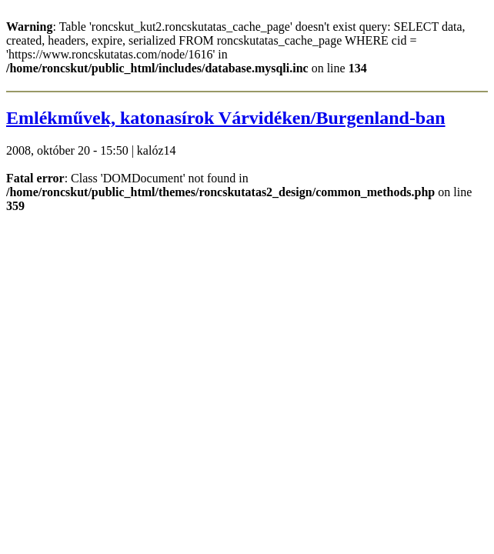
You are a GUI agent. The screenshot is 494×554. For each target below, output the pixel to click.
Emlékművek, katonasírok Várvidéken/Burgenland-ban (226, 118)
